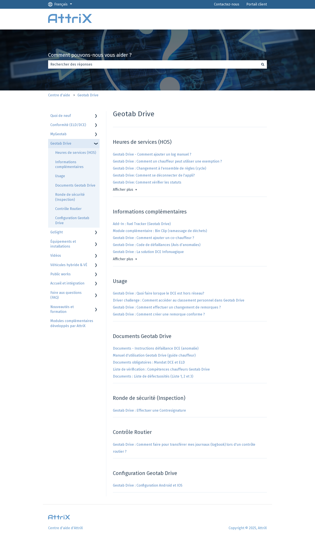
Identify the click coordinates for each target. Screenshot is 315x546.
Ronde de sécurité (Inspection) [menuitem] (70, 196)
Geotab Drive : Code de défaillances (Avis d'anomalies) (156, 245)
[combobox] (153, 64)
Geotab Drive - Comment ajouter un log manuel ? (152, 154)
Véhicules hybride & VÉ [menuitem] (68, 265)
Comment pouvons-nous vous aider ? (90, 55)
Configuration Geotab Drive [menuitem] (72, 220)
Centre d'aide (59, 95)
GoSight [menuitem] (56, 232)
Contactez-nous (226, 4)
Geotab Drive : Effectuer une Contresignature (149, 410)
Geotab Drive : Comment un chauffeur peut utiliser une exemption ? (167, 161)
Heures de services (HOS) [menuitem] (75, 153)
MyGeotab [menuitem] (58, 134)
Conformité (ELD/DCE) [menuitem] (68, 125)
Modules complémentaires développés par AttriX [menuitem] (71, 323)
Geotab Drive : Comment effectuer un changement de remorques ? (167, 307)
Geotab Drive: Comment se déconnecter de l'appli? (154, 175)
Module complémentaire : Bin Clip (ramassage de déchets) (160, 231)
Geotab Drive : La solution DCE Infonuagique (148, 252)
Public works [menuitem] (60, 274)
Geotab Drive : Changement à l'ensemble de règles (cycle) (159, 168)
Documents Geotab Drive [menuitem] (75, 185)
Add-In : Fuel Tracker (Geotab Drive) (142, 224)
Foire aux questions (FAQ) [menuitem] (66, 295)
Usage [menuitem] (60, 176)
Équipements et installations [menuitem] (63, 243)
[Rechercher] (263, 64)
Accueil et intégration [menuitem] (67, 283)
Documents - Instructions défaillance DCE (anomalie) (155, 348)
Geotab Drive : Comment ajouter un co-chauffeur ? (153, 238)
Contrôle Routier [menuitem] (68, 209)
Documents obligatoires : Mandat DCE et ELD (149, 362)
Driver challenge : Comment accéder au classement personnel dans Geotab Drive (178, 300)
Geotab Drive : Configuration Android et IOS (147, 485)
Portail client (256, 4)
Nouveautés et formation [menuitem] (62, 309)
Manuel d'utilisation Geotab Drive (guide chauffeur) (154, 355)
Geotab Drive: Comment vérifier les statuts (147, 182)
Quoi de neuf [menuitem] (60, 116)
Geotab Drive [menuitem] (60, 143)
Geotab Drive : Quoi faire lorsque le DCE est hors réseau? (158, 293)
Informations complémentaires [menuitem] (69, 164)
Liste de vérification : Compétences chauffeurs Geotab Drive (161, 369)
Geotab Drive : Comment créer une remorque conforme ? (159, 314)
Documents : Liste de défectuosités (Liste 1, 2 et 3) (153, 376)
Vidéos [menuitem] (55, 255)
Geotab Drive (87, 95)
